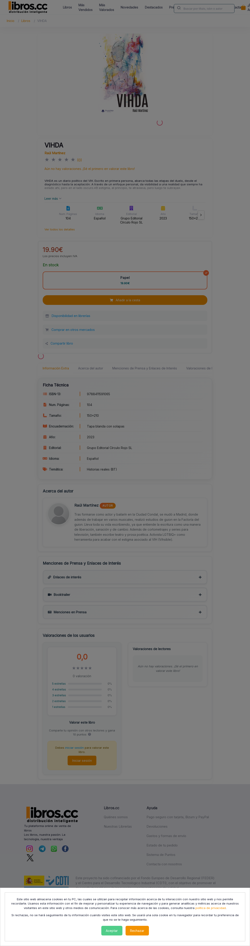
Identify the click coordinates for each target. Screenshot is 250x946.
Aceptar (112, 931)
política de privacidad (210, 908)
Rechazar (137, 931)
